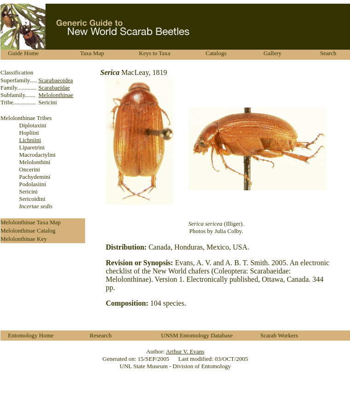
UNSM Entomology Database (197, 335)
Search (328, 53)
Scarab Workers (279, 335)
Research (101, 335)
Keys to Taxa (154, 53)
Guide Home (23, 53)
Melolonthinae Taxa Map (30, 222)
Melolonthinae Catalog (28, 230)
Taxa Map (92, 53)
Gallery (272, 53)
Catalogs (216, 53)
